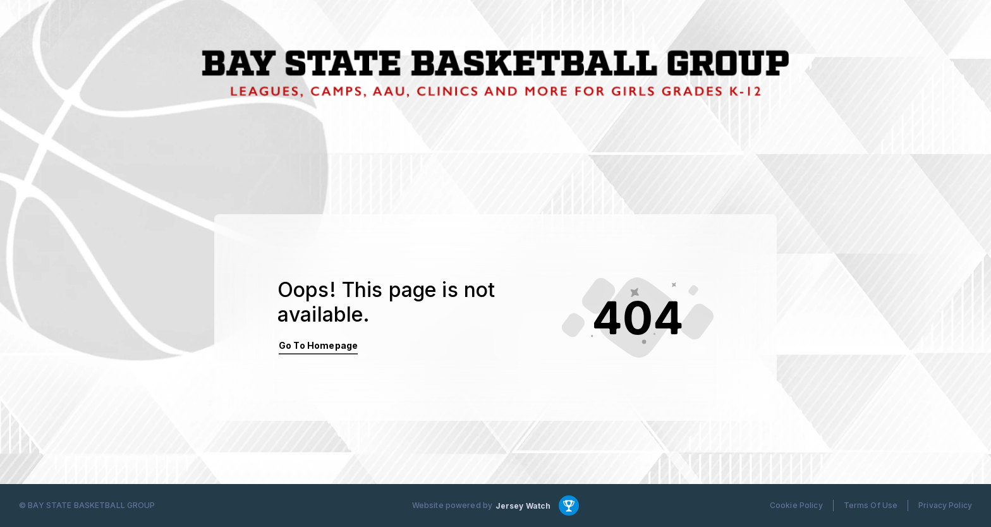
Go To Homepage (318, 345)
